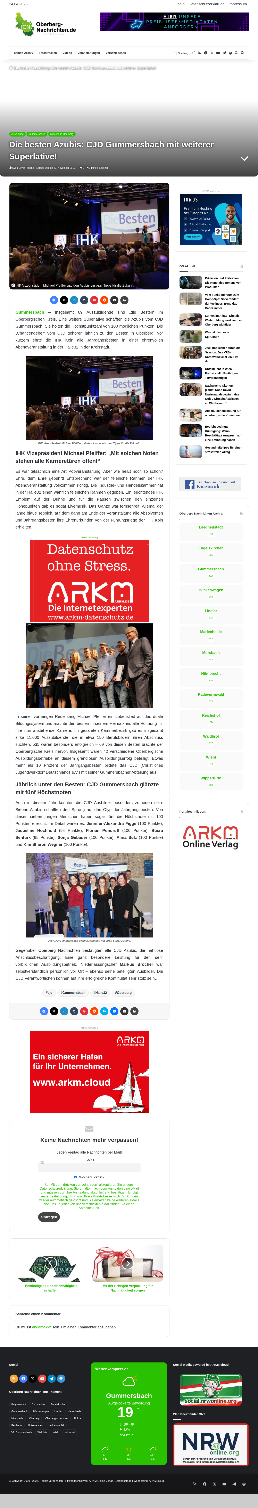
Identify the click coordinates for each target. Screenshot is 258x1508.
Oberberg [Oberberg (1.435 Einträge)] (34, 1418)
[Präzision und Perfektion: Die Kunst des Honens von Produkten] (191, 282)
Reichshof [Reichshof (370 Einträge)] (16, 1425)
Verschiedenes (116, 53)
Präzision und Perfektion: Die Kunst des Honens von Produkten (223, 283)
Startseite (19, 68)
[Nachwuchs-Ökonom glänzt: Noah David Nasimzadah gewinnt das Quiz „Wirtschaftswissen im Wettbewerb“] (191, 389)
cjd (50, 992)
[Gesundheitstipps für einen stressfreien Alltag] (191, 451)
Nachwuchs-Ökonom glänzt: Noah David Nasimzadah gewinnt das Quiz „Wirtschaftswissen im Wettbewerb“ (222, 394)
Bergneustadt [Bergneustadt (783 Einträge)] (18, 1404)
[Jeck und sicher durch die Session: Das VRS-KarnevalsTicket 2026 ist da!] (191, 352)
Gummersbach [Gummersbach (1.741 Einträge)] (19, 1411)
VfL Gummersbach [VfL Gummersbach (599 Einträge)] (21, 1432)
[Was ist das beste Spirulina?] (191, 336)
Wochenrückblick (89, 1177)
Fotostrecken (48, 53)
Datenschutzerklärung (206, 4)
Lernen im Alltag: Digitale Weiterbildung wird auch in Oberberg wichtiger (223, 320)
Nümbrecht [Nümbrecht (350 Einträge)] (17, 1418)
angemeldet (41, 1327)
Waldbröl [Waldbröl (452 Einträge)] (42, 1432)
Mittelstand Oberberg (61, 134)
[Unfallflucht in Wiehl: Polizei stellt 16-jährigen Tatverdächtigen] (191, 373)
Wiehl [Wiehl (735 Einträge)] (56, 1432)
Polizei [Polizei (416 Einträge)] (77, 1418)
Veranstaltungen (89, 53)
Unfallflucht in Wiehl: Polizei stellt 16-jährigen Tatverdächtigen (221, 373)
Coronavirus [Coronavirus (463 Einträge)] (38, 1404)
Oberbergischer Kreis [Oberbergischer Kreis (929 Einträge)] (56, 1418)
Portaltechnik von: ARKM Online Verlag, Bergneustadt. (99, 1480)
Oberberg (124, 992)
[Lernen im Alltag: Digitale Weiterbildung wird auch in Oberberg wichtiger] (191, 319)
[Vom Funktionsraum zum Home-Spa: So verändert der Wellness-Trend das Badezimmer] (191, 299)
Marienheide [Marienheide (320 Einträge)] (74, 1411)
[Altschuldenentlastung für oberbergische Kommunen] (191, 415)
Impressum (238, 4)
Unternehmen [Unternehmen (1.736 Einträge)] (35, 1425)
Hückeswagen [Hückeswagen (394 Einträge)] (41, 1411)
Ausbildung (41, 68)
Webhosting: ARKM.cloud (149, 1480)
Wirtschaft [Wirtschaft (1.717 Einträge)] (70, 1432)
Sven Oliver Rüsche (23, 167)
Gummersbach (37, 134)
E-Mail (89, 1160)
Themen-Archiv (22, 53)
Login (179, 4)
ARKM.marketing (89, 537)
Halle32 (101, 992)
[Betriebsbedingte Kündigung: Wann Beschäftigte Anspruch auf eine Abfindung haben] (191, 430)
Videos (67, 53)
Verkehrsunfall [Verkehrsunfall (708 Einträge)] (56, 1425)
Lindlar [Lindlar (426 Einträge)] (58, 1411)
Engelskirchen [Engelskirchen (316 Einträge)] (58, 1404)
